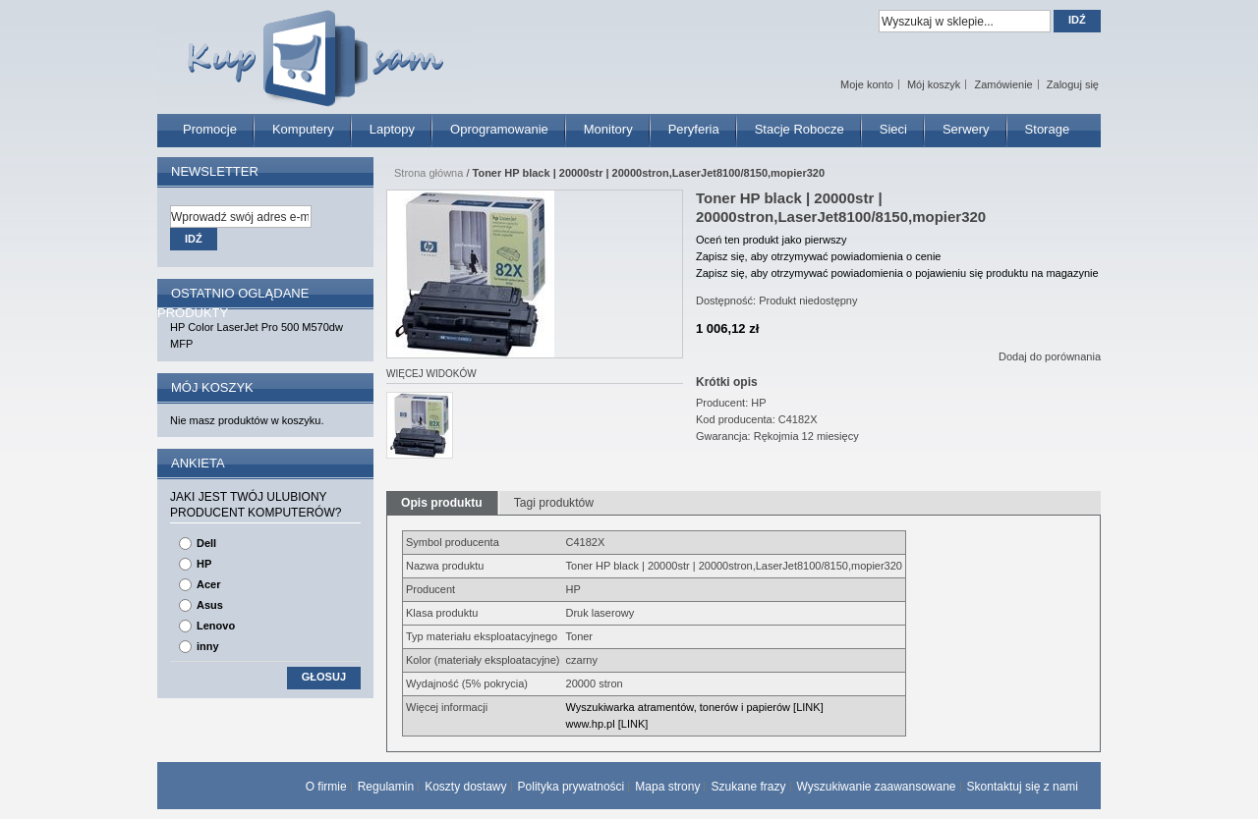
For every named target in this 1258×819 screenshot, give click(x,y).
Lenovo (216, 625)
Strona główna (428, 173)
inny (208, 646)
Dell (206, 543)
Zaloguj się (1073, 84)
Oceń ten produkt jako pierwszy (771, 240)
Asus (210, 605)
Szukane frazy (748, 786)
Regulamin (386, 786)
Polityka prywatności (571, 786)
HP (204, 564)
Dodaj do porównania (1050, 356)
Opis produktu (442, 503)
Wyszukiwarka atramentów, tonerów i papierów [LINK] (695, 707)
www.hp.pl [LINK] (607, 724)
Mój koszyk (933, 84)
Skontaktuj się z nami (1022, 786)
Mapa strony (667, 786)
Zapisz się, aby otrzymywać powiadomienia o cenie (818, 256)
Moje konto (866, 84)
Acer (208, 584)
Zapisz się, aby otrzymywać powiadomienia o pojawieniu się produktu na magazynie (897, 273)
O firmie (326, 786)
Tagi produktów (554, 503)
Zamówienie (1003, 84)
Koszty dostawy (465, 786)
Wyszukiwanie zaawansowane (876, 786)
